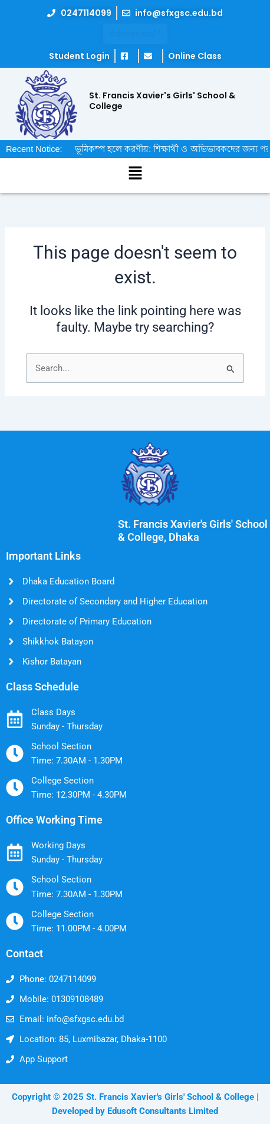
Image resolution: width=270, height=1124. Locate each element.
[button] (135, 174)
